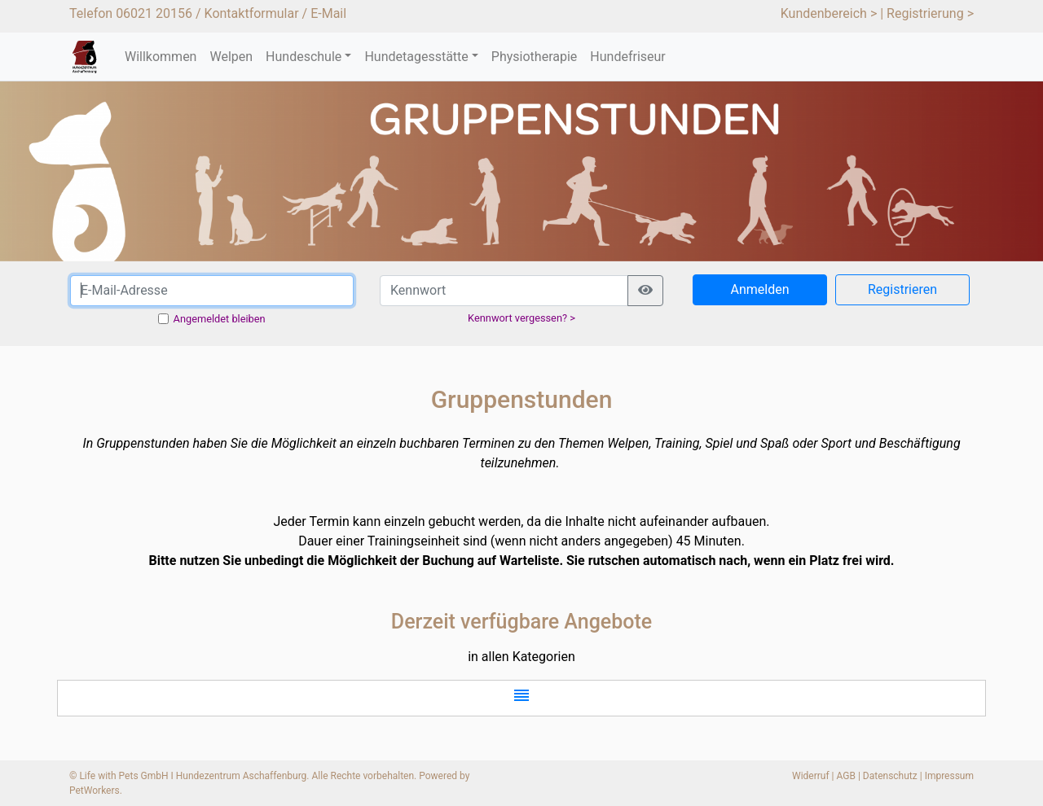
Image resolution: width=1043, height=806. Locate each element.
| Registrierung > (927, 13)
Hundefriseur (627, 56)
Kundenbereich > (829, 13)
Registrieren (902, 289)
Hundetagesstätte (416, 56)
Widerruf (811, 776)
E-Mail (328, 13)
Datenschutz (890, 776)
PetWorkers (94, 790)
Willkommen (160, 56)
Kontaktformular (252, 13)
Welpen (231, 56)
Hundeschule (303, 56)
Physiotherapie (534, 56)
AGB (846, 776)
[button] (521, 698)
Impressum (949, 776)
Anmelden (759, 289)
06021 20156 (154, 13)
